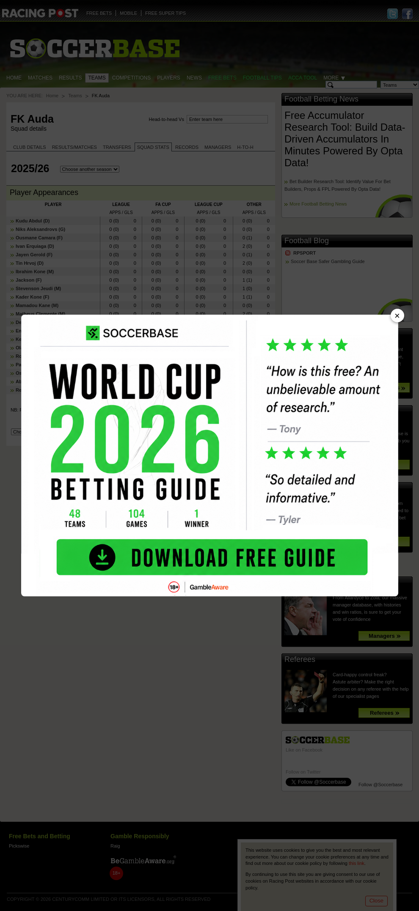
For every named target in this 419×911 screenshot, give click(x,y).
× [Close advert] (397, 315)
